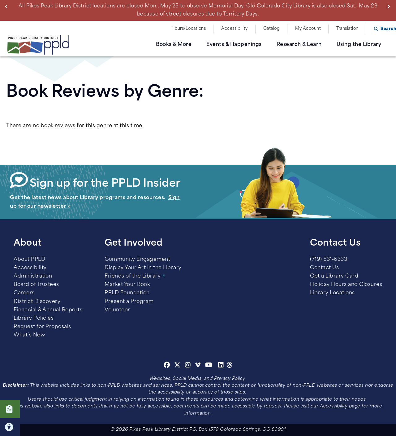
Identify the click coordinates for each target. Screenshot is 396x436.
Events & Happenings (234, 44)
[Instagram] (188, 365)
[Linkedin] (221, 365)
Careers (24, 293)
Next (390, 6)
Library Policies (34, 318)
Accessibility (234, 29)
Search (388, 29)
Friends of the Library (133, 276)
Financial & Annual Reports (48, 310)
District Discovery (37, 301)
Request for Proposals (42, 326)
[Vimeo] (198, 365)
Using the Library (359, 44)
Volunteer (117, 310)
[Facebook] (167, 365)
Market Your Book (127, 284)
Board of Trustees (36, 284)
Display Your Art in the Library (143, 267)
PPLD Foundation (127, 293)
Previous (8, 6)
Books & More (174, 44)
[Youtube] (209, 365)
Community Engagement (137, 259)
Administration (33, 276)
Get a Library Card (334, 276)
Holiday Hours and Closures (346, 284)
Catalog (271, 29)
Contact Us (324, 267)
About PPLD (29, 259)
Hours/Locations (188, 29)
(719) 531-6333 (328, 259)
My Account (308, 29)
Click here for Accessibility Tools (10, 427)
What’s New (29, 335)
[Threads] (230, 365)
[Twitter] (177, 365)
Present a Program (129, 301)
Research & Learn (299, 44)
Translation (347, 29)
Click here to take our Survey (10, 409)
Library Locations (332, 293)
